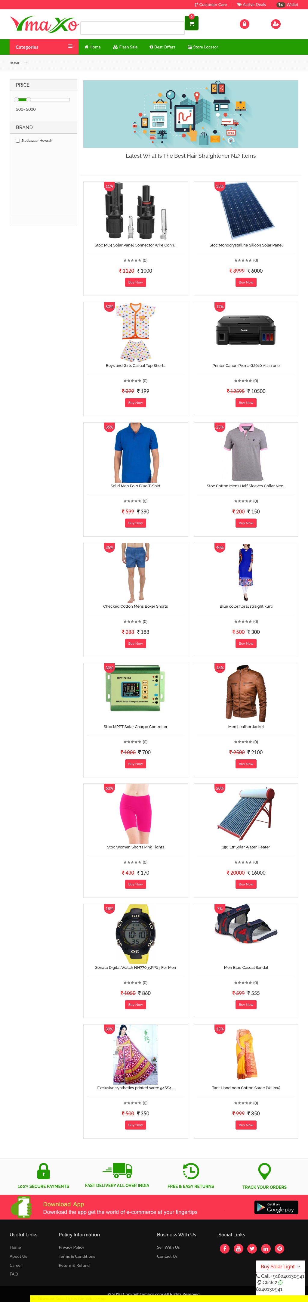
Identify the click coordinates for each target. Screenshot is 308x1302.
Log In (251, 23)
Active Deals (251, 4)
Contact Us (167, 1256)
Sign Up (283, 23)
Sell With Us (168, 1247)
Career (16, 1265)
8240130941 (269, 1289)
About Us (18, 1256)
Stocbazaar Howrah (34, 140)
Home (15, 1247)
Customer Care (211, 4)
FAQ (14, 1273)
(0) (145, 260)
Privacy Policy (71, 1247)
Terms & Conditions (77, 1256)
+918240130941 (287, 1276)
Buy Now (135, 282)
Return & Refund (74, 1265)
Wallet (287, 4)
